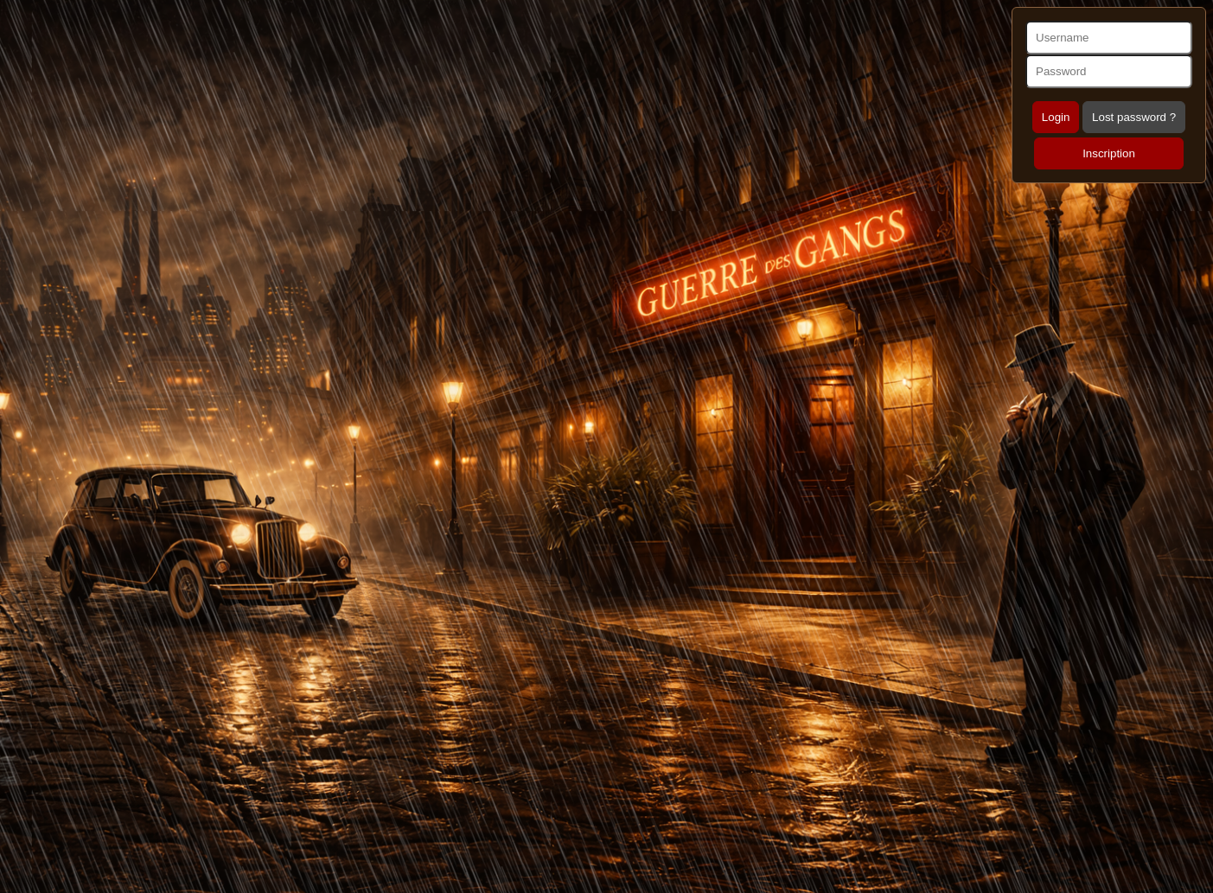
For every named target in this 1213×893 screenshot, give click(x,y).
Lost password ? (1134, 117)
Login (1056, 117)
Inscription (1108, 153)
